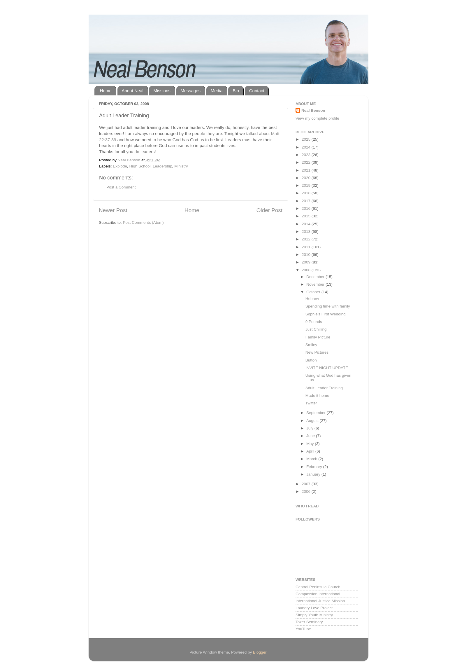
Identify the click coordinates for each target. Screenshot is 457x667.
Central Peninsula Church (318, 587)
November (316, 284)
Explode (120, 166)
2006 (307, 491)
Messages (191, 90)
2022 (307, 162)
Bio (236, 90)
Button (311, 360)
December (316, 277)
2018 (307, 193)
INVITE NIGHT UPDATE (326, 368)
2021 (307, 170)
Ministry (181, 166)
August (313, 420)
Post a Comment (121, 187)
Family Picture (318, 337)
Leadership (162, 166)
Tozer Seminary (309, 622)
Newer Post (113, 210)
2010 (307, 254)
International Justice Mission (320, 601)
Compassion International (318, 594)
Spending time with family (327, 306)
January (313, 474)
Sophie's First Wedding (325, 314)
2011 (307, 247)
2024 (307, 147)
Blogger (259, 652)
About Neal (132, 90)
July (310, 428)
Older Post (269, 210)
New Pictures (317, 352)
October (313, 292)
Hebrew (312, 298)
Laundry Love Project (314, 608)
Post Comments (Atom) (143, 222)
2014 (307, 224)
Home (106, 90)
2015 (307, 216)
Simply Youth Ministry (314, 615)
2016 (307, 208)
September (316, 413)
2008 (307, 270)
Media (217, 90)
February (314, 467)
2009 (307, 262)
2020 (307, 178)
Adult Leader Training (324, 388)
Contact (256, 90)
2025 (307, 139)
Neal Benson (313, 110)
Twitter (311, 403)
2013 (307, 231)
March (312, 459)
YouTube (303, 629)
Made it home (317, 395)
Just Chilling (316, 329)
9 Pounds (313, 321)
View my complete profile (317, 118)
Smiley (311, 345)
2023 (307, 155)
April (310, 451)
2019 (307, 185)
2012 (307, 239)
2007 (307, 484)
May (310, 443)
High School (140, 166)
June (311, 436)
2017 (307, 201)
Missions (161, 90)
